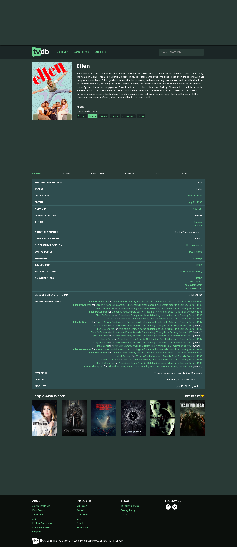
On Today (82, 505)
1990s (199, 264)
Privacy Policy (128, 510)
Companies (83, 514)
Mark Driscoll (101, 325)
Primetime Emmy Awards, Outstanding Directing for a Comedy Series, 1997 (161, 318)
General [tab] (36, 173)
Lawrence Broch (109, 359)
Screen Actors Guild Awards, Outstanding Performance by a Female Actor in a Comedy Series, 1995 (149, 304)
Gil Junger (111, 318)
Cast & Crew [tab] (97, 173)
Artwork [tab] (129, 173)
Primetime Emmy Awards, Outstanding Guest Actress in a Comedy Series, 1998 (150, 366)
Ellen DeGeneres (98, 301)
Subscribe (37, 514)
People (80, 522)
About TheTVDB (41, 505)
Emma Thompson (93, 366)
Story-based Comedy (191, 271)
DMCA (124, 514)
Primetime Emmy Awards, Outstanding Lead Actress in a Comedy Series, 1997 (160, 328)
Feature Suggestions (43, 522)
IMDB (199, 277)
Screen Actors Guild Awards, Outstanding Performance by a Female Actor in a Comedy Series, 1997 (149, 321)
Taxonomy (82, 527)
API (34, 518)
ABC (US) (197, 208)
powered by (195, 396)
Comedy (197, 221)
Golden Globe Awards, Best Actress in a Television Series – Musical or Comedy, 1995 (157, 301)
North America (194, 245)
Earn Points (81, 52)
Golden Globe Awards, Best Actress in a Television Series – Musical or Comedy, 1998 (157, 352)
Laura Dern (107, 338)
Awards (81, 510)
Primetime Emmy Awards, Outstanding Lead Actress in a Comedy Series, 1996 (160, 315)
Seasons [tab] (66, 173)
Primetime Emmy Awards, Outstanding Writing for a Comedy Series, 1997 (153, 325)
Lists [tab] (157, 173)
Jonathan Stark (101, 335)
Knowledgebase (41, 527)
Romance (197, 225)
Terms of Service (130, 505)
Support (100, 52)
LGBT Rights (195, 251)
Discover (62, 52)
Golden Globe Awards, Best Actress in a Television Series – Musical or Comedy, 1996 (157, 311)
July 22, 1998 (195, 202)
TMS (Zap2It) (195, 281)
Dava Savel (103, 345)
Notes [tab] (183, 173)
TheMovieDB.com (192, 284)
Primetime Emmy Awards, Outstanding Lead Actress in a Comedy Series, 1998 (160, 362)
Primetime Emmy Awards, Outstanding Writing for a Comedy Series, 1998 (162, 359)
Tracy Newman (101, 342)
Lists (79, 518)
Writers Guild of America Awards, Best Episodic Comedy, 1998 (169, 356)
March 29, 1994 (193, 195)
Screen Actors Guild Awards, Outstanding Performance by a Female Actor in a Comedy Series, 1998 (149, 349)
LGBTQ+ (197, 258)
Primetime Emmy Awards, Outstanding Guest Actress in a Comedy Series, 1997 (159, 338)
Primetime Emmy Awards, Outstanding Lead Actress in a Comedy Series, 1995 (160, 308)
